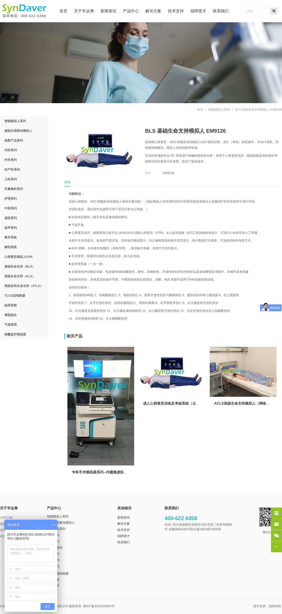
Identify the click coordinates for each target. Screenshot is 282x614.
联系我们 (123, 542)
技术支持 (123, 530)
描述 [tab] (67, 182)
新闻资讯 (123, 517)
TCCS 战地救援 (58, 573)
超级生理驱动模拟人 (61, 522)
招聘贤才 (123, 536)
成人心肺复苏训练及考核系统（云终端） (174, 403)
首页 (200, 109)
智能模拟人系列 (219, 109)
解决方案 (123, 523)
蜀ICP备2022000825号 (99, 606)
